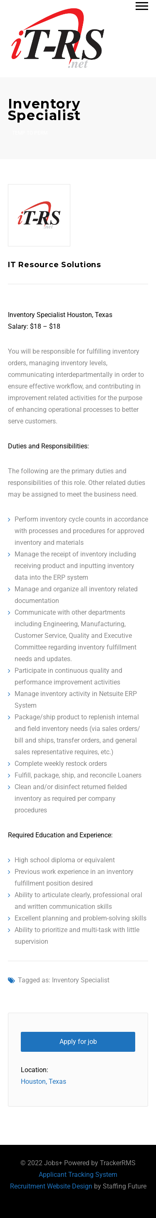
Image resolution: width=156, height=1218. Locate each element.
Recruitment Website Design (51, 1186)
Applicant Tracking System (78, 1175)
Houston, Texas (43, 1081)
